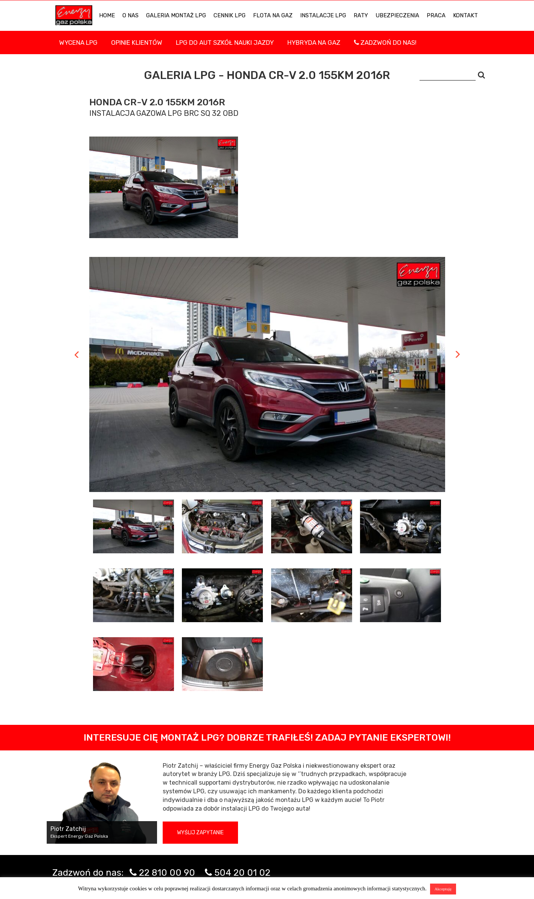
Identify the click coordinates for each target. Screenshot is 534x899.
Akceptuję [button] (443, 889)
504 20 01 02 (242, 872)
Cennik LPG (230, 15)
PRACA (436, 15)
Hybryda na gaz (313, 42)
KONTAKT (465, 15)
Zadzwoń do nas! (385, 42)
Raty (361, 15)
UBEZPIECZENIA (397, 15)
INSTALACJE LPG (323, 15)
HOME (107, 15)
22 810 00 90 (167, 872)
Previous (76, 354)
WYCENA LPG (78, 42)
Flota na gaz (273, 15)
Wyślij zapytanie (200, 832)
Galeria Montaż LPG (176, 15)
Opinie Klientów (136, 42)
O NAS (130, 15)
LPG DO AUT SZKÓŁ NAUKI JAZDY (225, 42)
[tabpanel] (267, 374)
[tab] (133, 526)
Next (457, 354)
